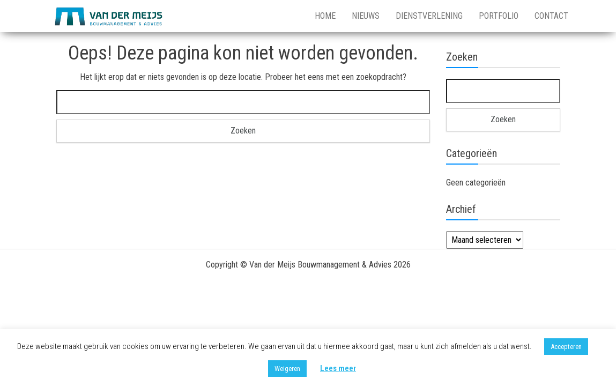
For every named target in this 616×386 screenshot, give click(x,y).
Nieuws (366, 16)
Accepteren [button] (566, 347)
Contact (551, 16)
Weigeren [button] (287, 369)
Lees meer (338, 368)
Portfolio (498, 16)
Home (325, 16)
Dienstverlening (429, 16)
